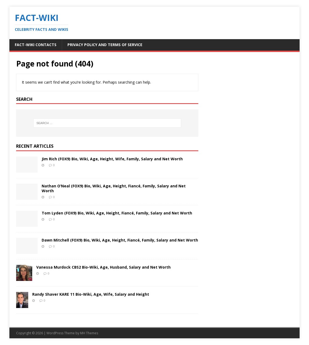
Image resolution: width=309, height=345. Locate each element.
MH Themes (89, 333)
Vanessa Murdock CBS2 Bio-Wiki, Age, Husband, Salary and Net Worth (103, 267)
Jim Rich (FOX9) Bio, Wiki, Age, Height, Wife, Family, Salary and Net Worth (112, 158)
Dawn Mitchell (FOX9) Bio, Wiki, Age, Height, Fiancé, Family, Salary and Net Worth (120, 240)
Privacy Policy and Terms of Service (104, 44)
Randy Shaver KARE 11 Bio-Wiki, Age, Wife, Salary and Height (90, 294)
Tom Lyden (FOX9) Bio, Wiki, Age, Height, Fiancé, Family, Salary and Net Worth (117, 213)
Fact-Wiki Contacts (35, 44)
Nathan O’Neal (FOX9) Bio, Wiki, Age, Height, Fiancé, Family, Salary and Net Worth (114, 188)
